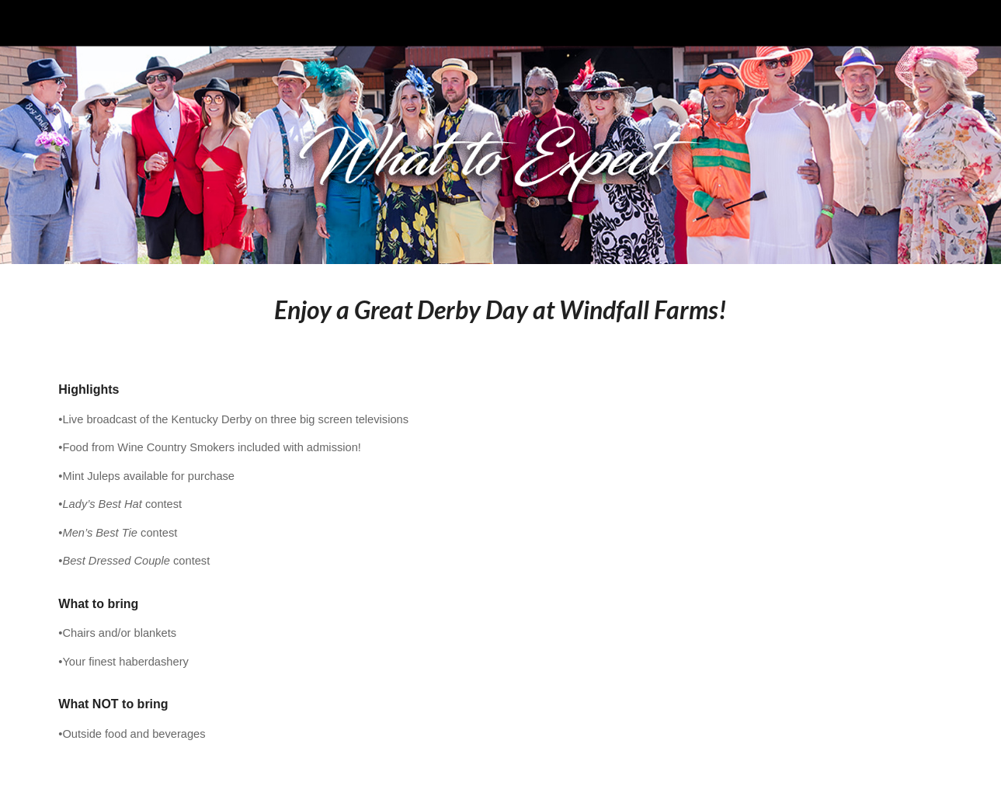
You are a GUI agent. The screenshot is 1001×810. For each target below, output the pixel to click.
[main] (500, 309)
